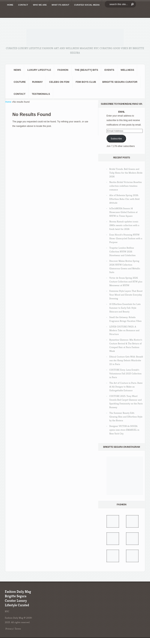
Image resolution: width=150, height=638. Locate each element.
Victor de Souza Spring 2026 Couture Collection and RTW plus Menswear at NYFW (125, 281)
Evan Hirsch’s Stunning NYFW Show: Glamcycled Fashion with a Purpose (125, 238)
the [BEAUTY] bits (86, 69)
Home (8, 102)
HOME (10, 5)
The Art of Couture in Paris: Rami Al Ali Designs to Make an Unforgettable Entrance (125, 386)
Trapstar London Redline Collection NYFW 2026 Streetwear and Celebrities (122, 251)
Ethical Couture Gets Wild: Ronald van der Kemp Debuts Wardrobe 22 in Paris (126, 360)
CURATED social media (87, 5)
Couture (20, 82)
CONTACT (23, 5)
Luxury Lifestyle (39, 69)
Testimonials (41, 94)
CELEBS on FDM (59, 82)
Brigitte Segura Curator (119, 82)
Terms (18, 628)
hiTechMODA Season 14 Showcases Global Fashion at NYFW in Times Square (123, 212)
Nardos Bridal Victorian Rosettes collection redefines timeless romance (125, 186)
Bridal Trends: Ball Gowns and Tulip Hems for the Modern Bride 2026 (125, 172)
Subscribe (116, 138)
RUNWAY (37, 82)
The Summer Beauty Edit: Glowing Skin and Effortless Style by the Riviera (125, 416)
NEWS (17, 69)
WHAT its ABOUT (60, 5)
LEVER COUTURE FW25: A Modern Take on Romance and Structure (124, 330)
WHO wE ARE (40, 5)
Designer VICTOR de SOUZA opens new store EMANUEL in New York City (124, 429)
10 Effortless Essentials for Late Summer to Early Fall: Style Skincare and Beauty (125, 307)
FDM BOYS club (86, 82)
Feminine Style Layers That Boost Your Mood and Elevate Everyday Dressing (125, 294)
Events (109, 69)
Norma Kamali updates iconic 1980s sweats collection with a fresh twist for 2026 (124, 225)
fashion (62, 69)
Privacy (9, 628)
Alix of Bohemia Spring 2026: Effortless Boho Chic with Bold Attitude (124, 199)
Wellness (127, 69)
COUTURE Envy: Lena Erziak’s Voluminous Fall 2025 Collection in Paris (125, 373)
